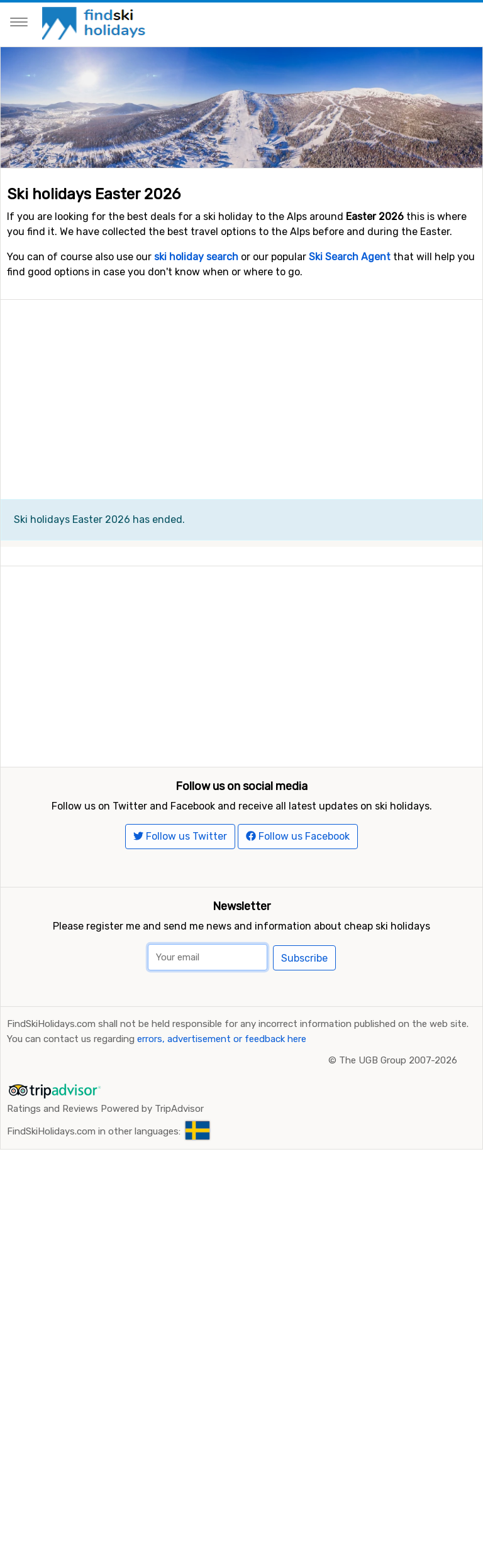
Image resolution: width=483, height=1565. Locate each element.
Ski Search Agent (350, 257)
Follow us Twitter (180, 949)
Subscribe (304, 1071)
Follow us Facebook (298, 949)
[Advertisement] (241, 388)
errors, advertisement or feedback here (221, 1152)
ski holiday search (196, 257)
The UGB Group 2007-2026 (398, 1173)
